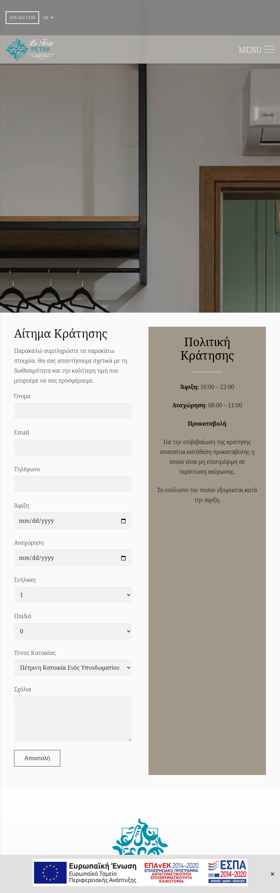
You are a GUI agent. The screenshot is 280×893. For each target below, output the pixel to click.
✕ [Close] (272, 874)
